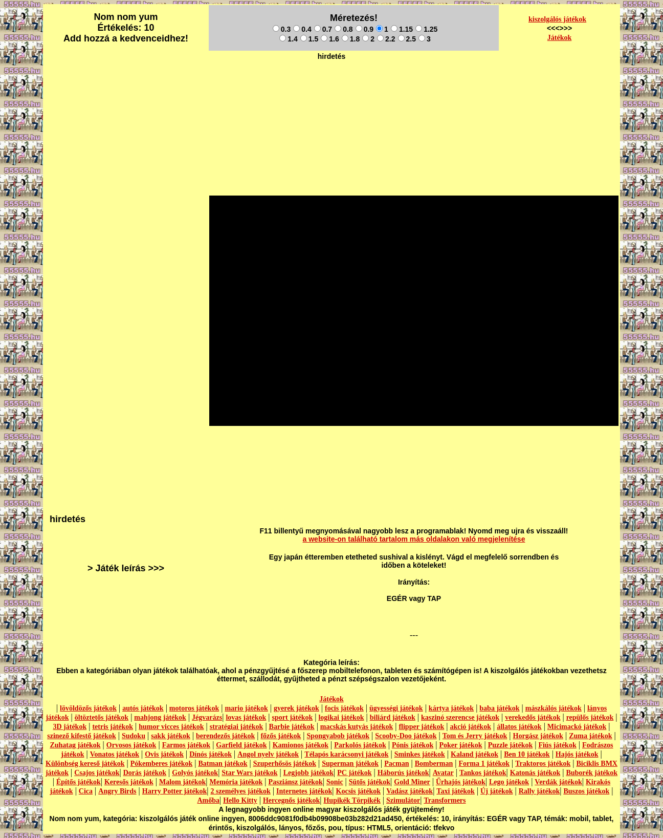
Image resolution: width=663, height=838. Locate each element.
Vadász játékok (409, 791)
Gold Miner (412, 782)
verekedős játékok (532, 717)
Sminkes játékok (419, 754)
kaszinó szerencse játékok (460, 717)
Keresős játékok (128, 782)
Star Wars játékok (249, 773)
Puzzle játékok (510, 745)
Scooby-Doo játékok (405, 736)
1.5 (309, 39)
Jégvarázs (207, 717)
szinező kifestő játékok (81, 736)
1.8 (351, 39)
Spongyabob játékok (338, 736)
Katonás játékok (535, 773)
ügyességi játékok (396, 708)
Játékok (559, 37)
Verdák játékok (558, 782)
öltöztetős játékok (101, 717)
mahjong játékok (160, 717)
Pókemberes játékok (161, 763)
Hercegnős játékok (291, 800)
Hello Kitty (240, 800)
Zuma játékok (590, 736)
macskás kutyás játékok (356, 726)
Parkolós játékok (360, 745)
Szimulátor (403, 800)
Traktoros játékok (542, 763)
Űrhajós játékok (460, 782)
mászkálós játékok (553, 708)
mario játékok (246, 708)
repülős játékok (590, 717)
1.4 (288, 39)
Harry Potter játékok (174, 791)
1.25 (426, 29)
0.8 (343, 29)
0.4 (302, 29)
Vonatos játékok (114, 754)
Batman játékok (222, 763)
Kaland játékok (474, 754)
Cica (86, 791)
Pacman (396, 763)
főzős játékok (280, 736)
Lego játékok (509, 782)
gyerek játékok (296, 708)
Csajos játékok (96, 773)
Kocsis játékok (358, 791)
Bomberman (434, 763)
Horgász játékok (538, 736)
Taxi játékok (455, 791)
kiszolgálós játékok (557, 19)
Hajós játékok (577, 754)
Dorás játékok (144, 773)
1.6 (330, 39)
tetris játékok (112, 726)
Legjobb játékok (308, 773)
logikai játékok (341, 717)
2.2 (386, 39)
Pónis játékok (412, 745)
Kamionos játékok (300, 745)
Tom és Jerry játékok (475, 736)
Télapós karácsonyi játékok (346, 754)
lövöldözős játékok (88, 708)
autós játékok (143, 708)
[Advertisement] (331, 88)
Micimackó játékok (576, 726)
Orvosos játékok (131, 745)
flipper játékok (421, 726)
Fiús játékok (557, 745)
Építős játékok (78, 782)
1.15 (402, 29)
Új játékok (496, 791)
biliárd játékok (392, 717)
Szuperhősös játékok (284, 763)
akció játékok (470, 726)
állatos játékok (519, 726)
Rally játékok (539, 791)
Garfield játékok (241, 745)
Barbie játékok (292, 726)
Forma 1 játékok (484, 763)
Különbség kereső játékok (85, 763)
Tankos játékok (482, 773)
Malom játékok (182, 782)
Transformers (445, 800)
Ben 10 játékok (526, 754)
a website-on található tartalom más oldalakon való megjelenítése (414, 539)
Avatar (443, 773)
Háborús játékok (403, 773)
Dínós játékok (210, 754)
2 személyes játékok (240, 791)
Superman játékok (350, 763)
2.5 (407, 39)
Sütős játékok (369, 782)
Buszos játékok (586, 791)
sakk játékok (170, 736)
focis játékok (344, 708)
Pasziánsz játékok (296, 782)
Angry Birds (117, 791)
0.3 (282, 29)
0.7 (323, 29)
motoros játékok (194, 708)
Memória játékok (236, 782)
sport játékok (292, 717)
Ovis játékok (164, 754)
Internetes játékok (304, 791)
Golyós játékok (195, 773)
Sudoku (133, 736)
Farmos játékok (186, 745)
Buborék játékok (591, 773)
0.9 (364, 29)
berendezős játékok (225, 736)
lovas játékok (246, 717)
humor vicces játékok (171, 726)
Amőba (208, 800)
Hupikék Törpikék (351, 800)
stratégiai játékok (236, 726)
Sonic (334, 782)
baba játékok (499, 708)
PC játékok (354, 773)
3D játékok (69, 726)
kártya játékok (451, 708)
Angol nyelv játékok (268, 754)
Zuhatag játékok (75, 745)
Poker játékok (460, 745)
